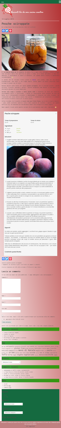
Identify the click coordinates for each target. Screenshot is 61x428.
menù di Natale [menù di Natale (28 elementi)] (26, 350)
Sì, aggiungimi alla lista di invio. (13, 319)
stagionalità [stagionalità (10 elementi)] (53, 352)
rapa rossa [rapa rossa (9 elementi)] (23, 352)
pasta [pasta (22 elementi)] (49, 350)
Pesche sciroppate (16, 23)
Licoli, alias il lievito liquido (20, 375)
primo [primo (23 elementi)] (12, 352)
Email (4, 302)
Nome (3, 295)
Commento (5, 277)
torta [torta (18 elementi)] (9, 355)
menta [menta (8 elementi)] (16, 350)
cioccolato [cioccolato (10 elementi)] (41, 346)
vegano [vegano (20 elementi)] (20, 355)
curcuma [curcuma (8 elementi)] (56, 346)
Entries (7, 385)
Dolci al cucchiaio (30, 27)
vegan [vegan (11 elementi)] (14, 355)
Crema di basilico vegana (11, 332)
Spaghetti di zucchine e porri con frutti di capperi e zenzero (21, 264)
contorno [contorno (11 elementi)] (47, 346)
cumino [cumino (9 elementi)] (52, 346)
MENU (2, 2)
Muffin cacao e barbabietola (21, 370)
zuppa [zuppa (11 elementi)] (55, 355)
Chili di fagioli (9, 336)
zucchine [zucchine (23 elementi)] (48, 354)
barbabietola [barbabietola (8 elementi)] (18, 346)
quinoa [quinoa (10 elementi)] (17, 352)
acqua (18, 130)
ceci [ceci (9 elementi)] (36, 346)
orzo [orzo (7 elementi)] (45, 350)
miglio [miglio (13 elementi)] (38, 350)
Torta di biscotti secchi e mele (23, 372)
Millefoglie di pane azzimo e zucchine (15, 337)
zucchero (19, 132)
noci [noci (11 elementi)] (42, 350)
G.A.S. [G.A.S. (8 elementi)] (12, 348)
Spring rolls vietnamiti (11, 339)
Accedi (5, 384)
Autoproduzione (19, 27)
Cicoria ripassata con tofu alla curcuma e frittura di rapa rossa (21, 267)
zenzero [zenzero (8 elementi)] (36, 354)
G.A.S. (34, 79)
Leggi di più (32, 426)
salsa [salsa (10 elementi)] (27, 352)
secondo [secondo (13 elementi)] (32, 352)
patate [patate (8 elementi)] (54, 350)
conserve (4, 262)
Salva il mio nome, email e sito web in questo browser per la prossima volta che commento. (28, 316)
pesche (18, 128)
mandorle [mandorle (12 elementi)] (12, 350)
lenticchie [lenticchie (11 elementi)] (37, 348)
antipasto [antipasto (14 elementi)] (10, 346)
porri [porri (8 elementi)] (7, 352)
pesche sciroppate (16, 262)
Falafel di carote (9, 334)
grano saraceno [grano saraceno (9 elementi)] (29, 348)
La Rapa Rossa (7, 27)
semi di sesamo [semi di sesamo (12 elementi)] (44, 352)
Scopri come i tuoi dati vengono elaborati (41, 325)
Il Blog (6, 396)
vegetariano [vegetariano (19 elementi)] (29, 355)
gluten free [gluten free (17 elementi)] (19, 348)
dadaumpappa (7, 370)
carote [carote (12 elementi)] (32, 346)
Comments (7, 387)
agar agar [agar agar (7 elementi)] (4, 346)
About (5, 395)
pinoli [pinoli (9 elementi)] (3, 352)
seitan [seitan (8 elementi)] (37, 352)
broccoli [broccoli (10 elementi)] (23, 346)
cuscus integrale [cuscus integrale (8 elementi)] (6, 348)
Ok (27, 426)
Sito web (4, 308)
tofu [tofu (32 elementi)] (4, 354)
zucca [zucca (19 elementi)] (41, 355)
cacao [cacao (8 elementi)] (28, 346)
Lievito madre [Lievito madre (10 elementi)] (46, 348)
